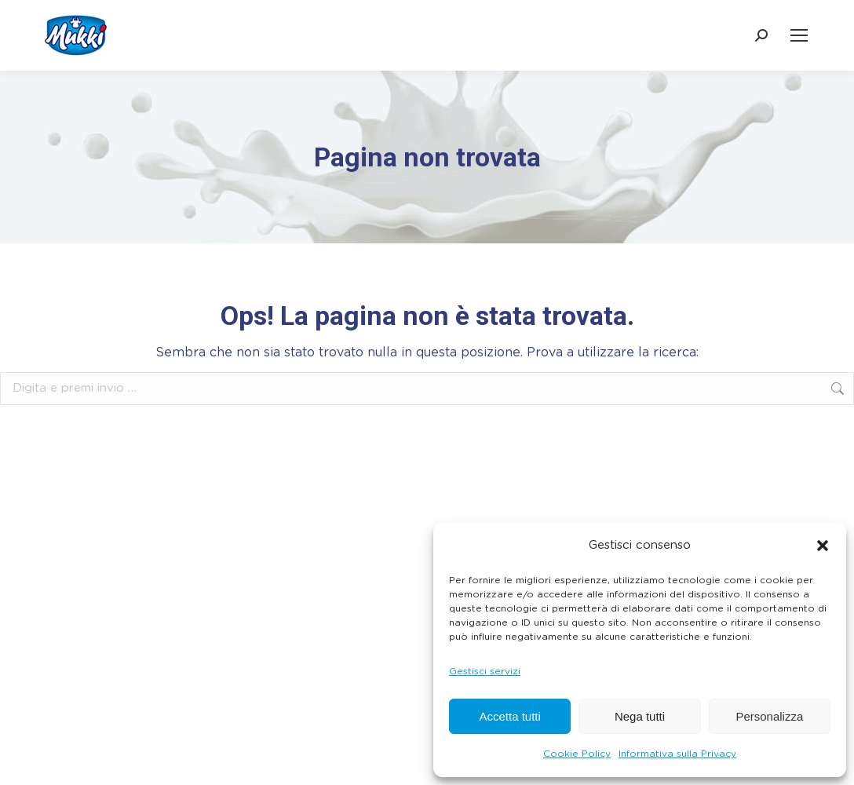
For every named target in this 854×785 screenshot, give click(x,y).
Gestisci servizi (484, 671)
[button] (822, 545)
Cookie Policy (577, 753)
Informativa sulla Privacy (677, 753)
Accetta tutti (509, 716)
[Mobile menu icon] (799, 35)
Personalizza (769, 716)
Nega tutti (640, 716)
